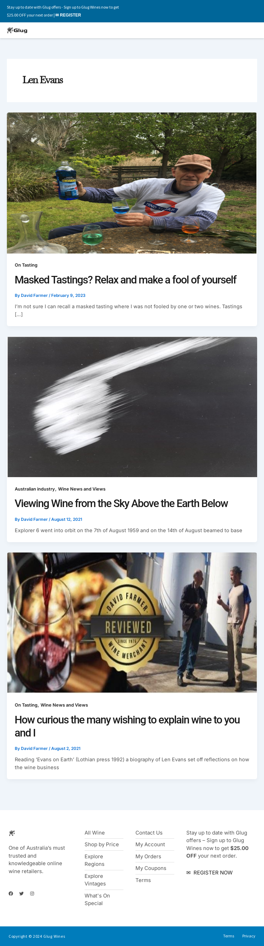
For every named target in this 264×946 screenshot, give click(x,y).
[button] (187, 30)
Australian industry (35, 489)
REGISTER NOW (212, 872)
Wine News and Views (82, 489)
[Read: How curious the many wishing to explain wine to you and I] (132, 622)
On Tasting (26, 265)
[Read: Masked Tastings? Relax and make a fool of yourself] (132, 182)
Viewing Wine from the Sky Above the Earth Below (121, 503)
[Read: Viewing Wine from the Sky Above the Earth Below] (132, 406)
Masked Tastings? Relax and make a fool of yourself (125, 279)
